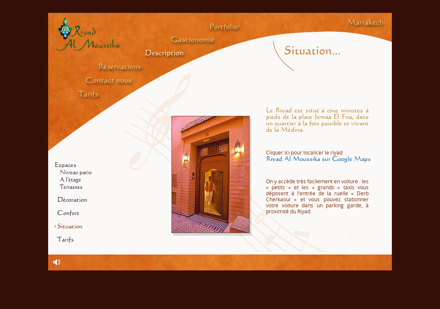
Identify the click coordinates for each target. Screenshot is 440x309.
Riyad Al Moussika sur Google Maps (318, 155)
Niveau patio (76, 173)
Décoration (72, 200)
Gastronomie (192, 40)
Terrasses (71, 187)
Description (164, 53)
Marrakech (365, 23)
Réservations (119, 67)
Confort (68, 213)
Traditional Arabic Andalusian (57, 262)
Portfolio (223, 27)
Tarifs (88, 94)
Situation (69, 226)
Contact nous (108, 81)
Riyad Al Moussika (87, 33)
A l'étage (70, 180)
